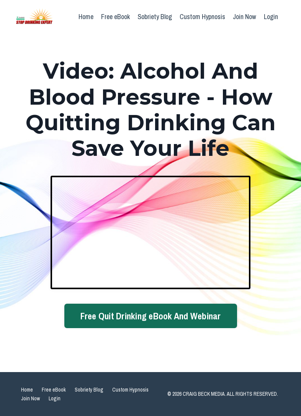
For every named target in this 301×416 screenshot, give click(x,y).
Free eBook (115, 16)
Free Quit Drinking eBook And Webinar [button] (150, 316)
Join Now (244, 16)
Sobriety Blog (154, 16)
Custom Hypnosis (202, 16)
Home (86, 16)
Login (271, 16)
